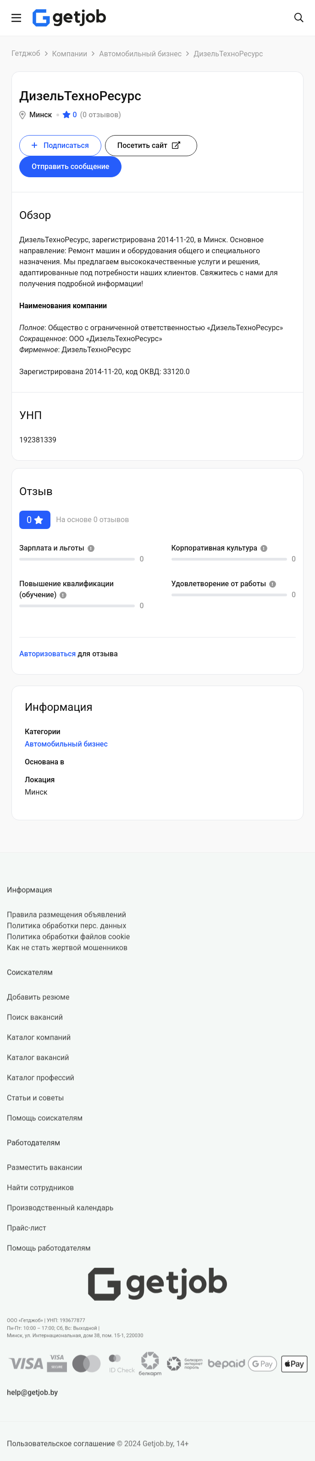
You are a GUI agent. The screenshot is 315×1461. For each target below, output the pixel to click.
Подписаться (60, 145)
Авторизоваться (47, 653)
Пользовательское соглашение (61, 1449)
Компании (70, 53)
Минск (40, 114)
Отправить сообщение (70, 166)
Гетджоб (25, 53)
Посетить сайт (148, 145)
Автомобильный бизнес (140, 53)
